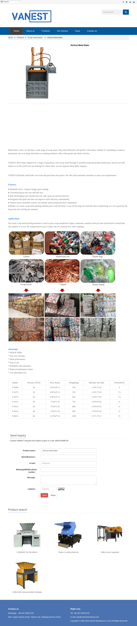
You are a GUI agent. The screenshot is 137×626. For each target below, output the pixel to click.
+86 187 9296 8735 (26, 613)
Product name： (30, 451)
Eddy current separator (110, 552)
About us (30, 31)
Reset (53, 495)
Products (46, 31)
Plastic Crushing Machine (68, 552)
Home (16, 31)
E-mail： (33, 463)
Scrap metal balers (35, 37)
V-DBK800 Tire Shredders (27, 552)
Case (77, 31)
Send (44, 495)
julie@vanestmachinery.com (87, 617)
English (5, 2)
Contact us (92, 31)
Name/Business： (29, 457)
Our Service (62, 31)
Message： (32, 477)
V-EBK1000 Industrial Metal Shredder (27, 592)
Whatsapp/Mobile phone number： (26, 471)
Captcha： (32, 489)
